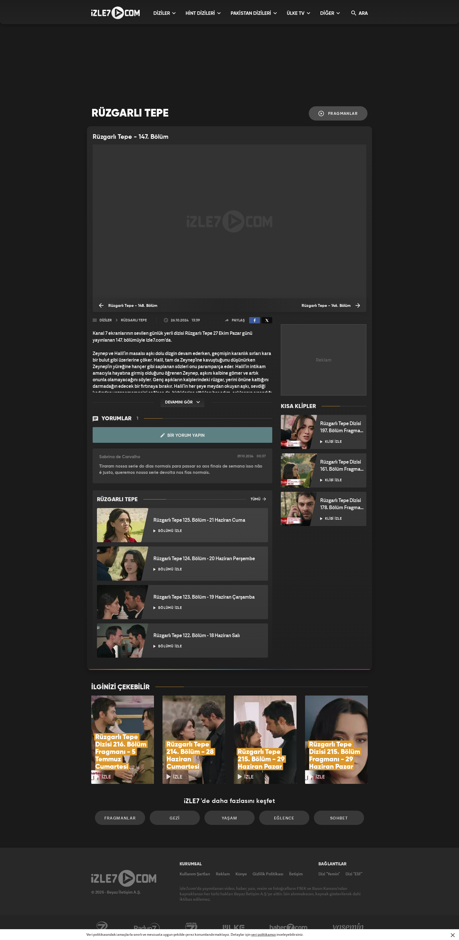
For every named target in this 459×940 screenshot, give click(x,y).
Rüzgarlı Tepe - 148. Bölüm (128, 305)
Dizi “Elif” (354, 873)
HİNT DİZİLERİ (203, 13)
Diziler (105, 320)
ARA (359, 13)
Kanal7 (102, 927)
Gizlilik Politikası (268, 873)
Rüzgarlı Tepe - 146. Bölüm (331, 305)
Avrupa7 (191, 927)
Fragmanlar (338, 113)
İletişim (296, 873)
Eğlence (284, 818)
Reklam (223, 873)
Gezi (175, 818)
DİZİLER (164, 13)
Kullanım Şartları (195, 873)
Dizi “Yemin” (329, 873)
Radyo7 (147, 927)
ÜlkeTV (234, 927)
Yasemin (349, 927)
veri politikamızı (263, 934)
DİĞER (330, 13)
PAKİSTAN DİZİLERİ (254, 13)
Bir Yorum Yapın (183, 435)
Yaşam (229, 818)
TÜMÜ (258, 498)
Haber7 (289, 927)
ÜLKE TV (298, 13)
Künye (241, 873)
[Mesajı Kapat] (453, 935)
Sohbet (339, 818)
